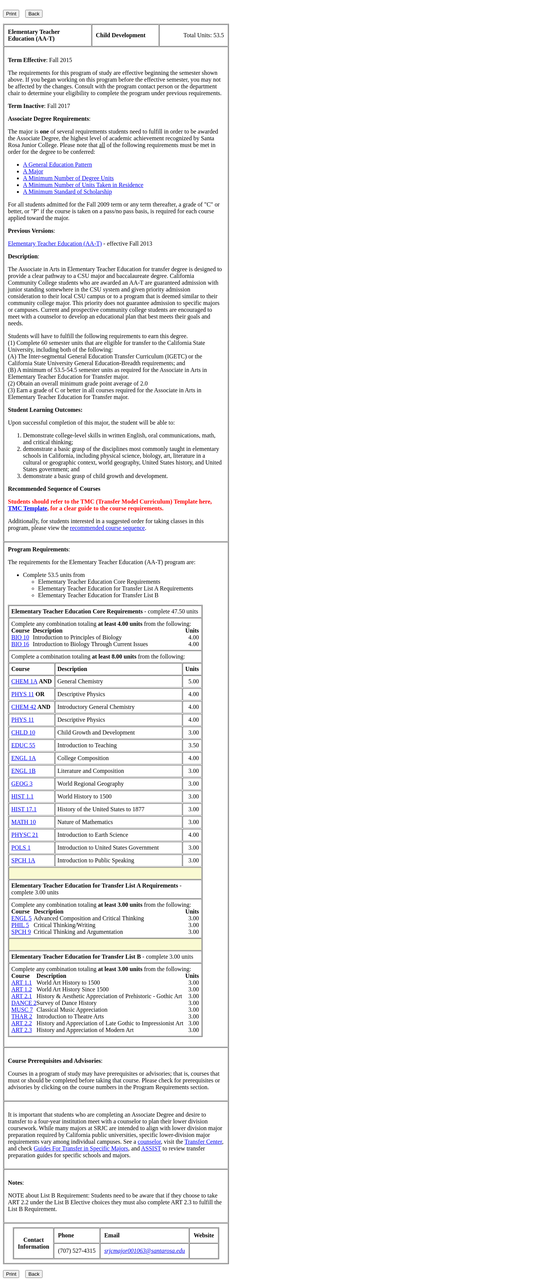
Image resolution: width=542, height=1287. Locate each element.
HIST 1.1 (22, 796)
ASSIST (151, 1148)
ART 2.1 (21, 996)
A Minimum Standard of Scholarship (67, 191)
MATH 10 (23, 822)
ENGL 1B (23, 771)
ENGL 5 (21, 918)
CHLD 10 (23, 732)
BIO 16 (20, 644)
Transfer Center (203, 1141)
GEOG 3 (21, 783)
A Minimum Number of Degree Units (68, 178)
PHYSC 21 (24, 835)
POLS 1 (20, 847)
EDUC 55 (23, 745)
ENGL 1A (23, 758)
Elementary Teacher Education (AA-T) (55, 243)
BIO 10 (20, 637)
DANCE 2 (24, 1003)
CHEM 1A (24, 681)
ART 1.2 (21, 989)
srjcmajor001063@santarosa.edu (144, 1251)
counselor (149, 1141)
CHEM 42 (23, 707)
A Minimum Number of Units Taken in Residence (83, 185)
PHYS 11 (22, 694)
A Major (33, 171)
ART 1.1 (21, 982)
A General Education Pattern (57, 164)
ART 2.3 (21, 1030)
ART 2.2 (21, 1023)
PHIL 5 (20, 925)
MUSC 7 (22, 1009)
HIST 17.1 (24, 809)
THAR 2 (21, 1016)
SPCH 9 (21, 932)
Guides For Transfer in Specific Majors (80, 1148)
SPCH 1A (23, 860)
